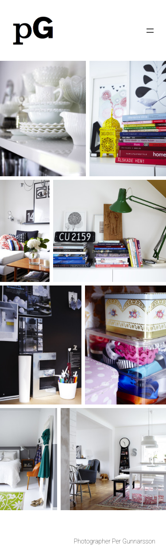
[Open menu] (150, 30)
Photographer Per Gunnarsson (114, 541)
